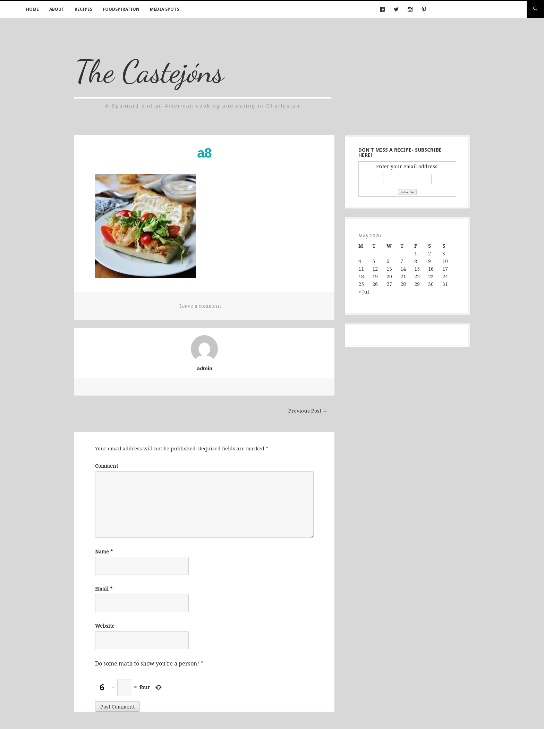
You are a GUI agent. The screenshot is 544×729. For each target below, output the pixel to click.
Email (103, 588)
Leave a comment (200, 306)
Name (104, 551)
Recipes (83, 9)
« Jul (363, 291)
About (56, 9)
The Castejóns (149, 71)
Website (104, 625)
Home (32, 9)
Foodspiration (121, 9)
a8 (204, 152)
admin (204, 368)
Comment (106, 466)
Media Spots (164, 9)
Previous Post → (308, 410)
